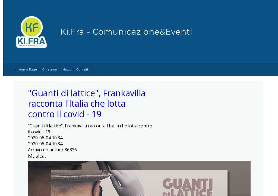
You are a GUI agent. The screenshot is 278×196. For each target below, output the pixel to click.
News (66, 69)
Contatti (82, 69)
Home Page (28, 69)
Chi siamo (49, 69)
